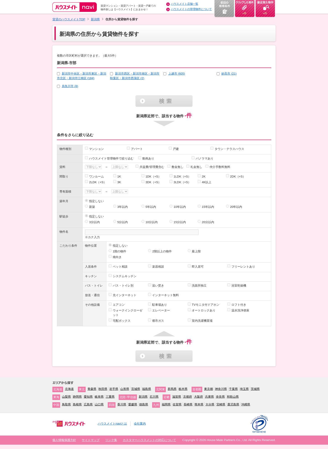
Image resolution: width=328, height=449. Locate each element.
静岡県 (77, 396)
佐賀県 (177, 404)
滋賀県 (176, 396)
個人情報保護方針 (64, 440)
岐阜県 (99, 396)
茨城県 (255, 389)
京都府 (187, 396)
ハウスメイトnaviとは (112, 423)
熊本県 (199, 404)
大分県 (209, 404)
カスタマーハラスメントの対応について (149, 440)
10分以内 (152, 222)
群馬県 (172, 389)
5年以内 (151, 207)
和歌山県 (233, 396)
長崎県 (188, 404)
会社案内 (140, 423)
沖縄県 (245, 404)
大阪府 (198, 396)
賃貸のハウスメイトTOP (68, 19)
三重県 (110, 396)
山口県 (99, 404)
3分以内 (94, 222)
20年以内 (236, 207)
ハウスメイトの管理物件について (191, 9)
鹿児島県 (233, 404)
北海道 (69, 389)
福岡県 (166, 404)
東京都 (208, 389)
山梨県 (66, 396)
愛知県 (88, 396)
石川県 (154, 396)
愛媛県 (132, 404)
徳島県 (143, 404)
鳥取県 (66, 404)
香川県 (121, 404)
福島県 (146, 389)
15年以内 (208, 207)
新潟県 (95, 19)
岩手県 (113, 389)
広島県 (88, 404)
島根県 (77, 404)
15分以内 (180, 222)
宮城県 (135, 389)
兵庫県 (209, 396)
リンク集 (111, 440)
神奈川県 (221, 389)
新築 (92, 207)
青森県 (91, 389)
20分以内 (208, 222)
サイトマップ (91, 440)
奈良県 (220, 396)
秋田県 (102, 389)
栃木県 (183, 389)
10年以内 (180, 207)
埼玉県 (244, 389)
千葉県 (233, 389)
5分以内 (122, 222)
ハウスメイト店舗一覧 (184, 3)
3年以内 (122, 207)
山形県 (124, 389)
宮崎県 (220, 404)
